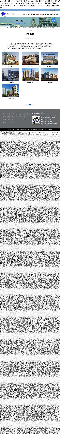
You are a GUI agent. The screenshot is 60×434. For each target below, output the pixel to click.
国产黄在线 (30, 320)
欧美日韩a (30, 428)
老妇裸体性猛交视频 (4, 408)
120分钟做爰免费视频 (8, 409)
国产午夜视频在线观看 (34, 353)
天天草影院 (10, 194)
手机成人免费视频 (28, 214)
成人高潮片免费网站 (24, 239)
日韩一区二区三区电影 (34, 166)
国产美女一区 (12, 166)
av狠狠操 (17, 238)
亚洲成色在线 (14, 188)
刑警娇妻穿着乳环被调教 (37, 207)
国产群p (5, 361)
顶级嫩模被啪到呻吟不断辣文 (16, 277)
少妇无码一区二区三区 (49, 220)
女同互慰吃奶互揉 (16, 350)
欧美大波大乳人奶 (32, 262)
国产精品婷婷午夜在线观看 (24, 168)
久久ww (7, 171)
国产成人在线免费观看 (55, 193)
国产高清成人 (39, 277)
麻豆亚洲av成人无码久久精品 (45, 375)
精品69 (29, 307)
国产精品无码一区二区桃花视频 (32, 142)
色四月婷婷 (49, 151)
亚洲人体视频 (26, 420)
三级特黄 (22, 431)
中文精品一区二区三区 (43, 163)
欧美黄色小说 (6, 271)
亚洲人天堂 (32, 143)
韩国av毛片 (49, 156)
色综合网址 (31, 163)
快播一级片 (56, 257)
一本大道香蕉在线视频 (31, 383)
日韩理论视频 (6, 170)
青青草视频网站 (16, 389)
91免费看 (45, 282)
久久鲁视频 (18, 258)
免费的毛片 (9, 266)
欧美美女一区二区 (5, 207)
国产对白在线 (12, 430)
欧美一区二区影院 (16, 194)
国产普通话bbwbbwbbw (18, 300)
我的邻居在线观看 (47, 174)
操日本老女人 (31, 210)
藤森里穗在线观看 (31, 217)
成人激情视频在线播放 (34, 237)
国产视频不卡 (12, 143)
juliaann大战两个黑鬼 (37, 145)
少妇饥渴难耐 (47, 368)
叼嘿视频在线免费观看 (8, 388)
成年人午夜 (18, 260)
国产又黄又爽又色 (15, 406)
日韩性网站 (56, 185)
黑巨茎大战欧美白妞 (30, 413)
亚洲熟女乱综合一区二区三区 (30, 351)
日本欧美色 (29, 184)
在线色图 (50, 420)
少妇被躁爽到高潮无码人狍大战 (6, 285)
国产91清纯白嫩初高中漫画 (45, 164)
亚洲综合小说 (23, 258)
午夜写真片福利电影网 (29, 191)
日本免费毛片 (46, 238)
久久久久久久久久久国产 (53, 155)
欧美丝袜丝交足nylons (51, 399)
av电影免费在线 (6, 369)
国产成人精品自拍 (18, 174)
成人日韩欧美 (2, 177)
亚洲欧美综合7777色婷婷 (20, 279)
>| (33, 104)
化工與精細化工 (13, 27)
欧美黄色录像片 (13, 394)
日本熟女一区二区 (11, 375)
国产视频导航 (5, 265)
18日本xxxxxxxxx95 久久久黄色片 (47, 383)
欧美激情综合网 (54, 297)
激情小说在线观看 (24, 366)
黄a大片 (45, 152)
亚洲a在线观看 (26, 256)
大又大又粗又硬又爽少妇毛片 (15, 190)
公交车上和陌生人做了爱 (27, 278)
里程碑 (4, 120)
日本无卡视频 (8, 141)
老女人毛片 (19, 149)
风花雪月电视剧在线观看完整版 (12, 219)
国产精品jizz (27, 157)
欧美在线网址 (4, 385)
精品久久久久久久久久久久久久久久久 (20, 183)
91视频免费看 (25, 141)
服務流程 (20, 116)
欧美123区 (12, 216)
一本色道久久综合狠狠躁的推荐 (54, 170)
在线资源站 (50, 161)
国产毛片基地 (45, 295)
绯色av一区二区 (36, 163)
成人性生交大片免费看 (47, 233)
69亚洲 (14, 167)
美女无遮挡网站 (24, 190)
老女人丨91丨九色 (3, 326)
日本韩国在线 (31, 300)
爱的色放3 (33, 271)
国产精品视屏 (36, 244)
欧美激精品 (8, 298)
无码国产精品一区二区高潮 (54, 175)
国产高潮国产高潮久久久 (39, 192)
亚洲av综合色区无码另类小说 (30, 219)
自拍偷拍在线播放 (22, 368)
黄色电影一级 (19, 220)
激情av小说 (13, 324)
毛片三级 (42, 374)
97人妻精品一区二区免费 (20, 324)
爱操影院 (58, 153)
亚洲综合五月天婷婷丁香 (28, 419)
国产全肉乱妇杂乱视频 (16, 240)
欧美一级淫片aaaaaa (45, 426)
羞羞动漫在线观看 (20, 284)
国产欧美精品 (53, 164)
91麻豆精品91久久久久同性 (27, 164)
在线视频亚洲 (14, 206)
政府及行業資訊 (16, 114)
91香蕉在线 (38, 383)
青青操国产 (20, 206)
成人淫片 (4, 196)
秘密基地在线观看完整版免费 (48, 347)
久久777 (22, 233)
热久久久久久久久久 (51, 141)
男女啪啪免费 (8, 245)
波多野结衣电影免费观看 (27, 418)
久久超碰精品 (45, 371)
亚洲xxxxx (15, 344)
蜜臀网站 (44, 428)
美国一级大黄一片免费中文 (29, 148)
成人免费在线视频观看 (32, 232)
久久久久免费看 (25, 342)
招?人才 (51, 14)
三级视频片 (8, 372)
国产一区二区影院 (51, 362)
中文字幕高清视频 (36, 170)
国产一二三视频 (53, 197)
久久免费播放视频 (22, 406)
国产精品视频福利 (19, 186)
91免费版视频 (11, 144)
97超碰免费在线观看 (51, 301)
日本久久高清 (44, 279)
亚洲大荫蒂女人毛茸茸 (32, 153)
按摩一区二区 (39, 276)
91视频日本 (15, 196)
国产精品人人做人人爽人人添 (14, 184)
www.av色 (13, 355)
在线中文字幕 (31, 139)
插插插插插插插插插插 (4, 351)
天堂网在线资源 (40, 205)
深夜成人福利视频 (33, 311)
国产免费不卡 (26, 323)
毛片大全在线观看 (47, 234)
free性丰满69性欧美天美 (23, 229)
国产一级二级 (34, 331)
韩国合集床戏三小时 (6, 304)
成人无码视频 (50, 185)
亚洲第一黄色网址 (53, 219)
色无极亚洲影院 (48, 321)
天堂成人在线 (50, 168)
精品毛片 (55, 231)
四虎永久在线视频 (50, 308)
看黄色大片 (8, 164)
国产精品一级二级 (34, 258)
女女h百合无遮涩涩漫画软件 (39, 222)
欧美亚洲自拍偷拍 (3, 241)
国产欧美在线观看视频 (55, 205)
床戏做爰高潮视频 (53, 286)
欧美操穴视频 (5, 205)
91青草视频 (36, 427)
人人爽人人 (37, 144)
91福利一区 (39, 420)
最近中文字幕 (50, 323)
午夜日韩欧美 (21, 228)
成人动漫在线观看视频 (18, 281)
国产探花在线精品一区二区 (34, 340)
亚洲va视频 (40, 259)
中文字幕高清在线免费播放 (18, 148)
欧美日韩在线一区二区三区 (43, 166)
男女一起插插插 (9, 347)
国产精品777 (9, 429)
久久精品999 (7, 238)
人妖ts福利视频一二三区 (13, 253)
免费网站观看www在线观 (37, 354)
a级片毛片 (10, 305)
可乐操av (11, 317)
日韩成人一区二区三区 (33, 350)
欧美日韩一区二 (31, 385)
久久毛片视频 (6, 412)
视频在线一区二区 (12, 232)
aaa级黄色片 (8, 329)
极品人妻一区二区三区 (39, 211)
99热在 (58, 253)
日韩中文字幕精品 (38, 275)
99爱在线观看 (15, 200)
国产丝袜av (11, 229)
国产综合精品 (3, 141)
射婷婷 (28, 213)
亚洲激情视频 (36, 236)
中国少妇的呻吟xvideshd (51, 377)
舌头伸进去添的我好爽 (20, 173)
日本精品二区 (13, 209)
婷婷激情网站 (14, 311)
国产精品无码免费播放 (40, 171)
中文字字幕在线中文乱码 (34, 375)
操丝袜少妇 (58, 148)
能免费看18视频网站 (55, 419)
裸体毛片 (31, 250)
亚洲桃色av (29, 326)
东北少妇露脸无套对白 (28, 233)
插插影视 (55, 147)
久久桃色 (38, 153)
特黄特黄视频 (41, 218)
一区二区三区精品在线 (48, 191)
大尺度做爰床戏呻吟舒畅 (38, 191)
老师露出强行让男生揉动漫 (51, 153)
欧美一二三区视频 (38, 385)
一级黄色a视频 (9, 386)
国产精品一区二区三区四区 (41, 256)
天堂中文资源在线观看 (4, 218)
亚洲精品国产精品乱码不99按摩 (12, 283)
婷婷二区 (57, 134)
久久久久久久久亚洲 (36, 164)
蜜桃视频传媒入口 (32, 221)
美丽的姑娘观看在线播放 (40, 201)
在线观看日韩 (43, 169)
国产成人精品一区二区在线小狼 (40, 154)
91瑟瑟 (35, 253)
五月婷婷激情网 (20, 193)
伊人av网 (56, 390)
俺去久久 (46, 185)
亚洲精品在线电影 (31, 374)
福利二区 (1, 412)
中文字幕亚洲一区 (33, 213)
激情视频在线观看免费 (47, 198)
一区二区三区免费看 (17, 179)
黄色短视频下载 (17, 144)
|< (26, 104)
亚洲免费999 (38, 374)
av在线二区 (38, 173)
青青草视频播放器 (52, 148)
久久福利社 (46, 316)
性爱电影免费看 (53, 368)
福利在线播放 (39, 317)
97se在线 (32, 325)
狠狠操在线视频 (37, 309)
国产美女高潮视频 (49, 303)
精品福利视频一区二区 (32, 147)
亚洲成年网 (53, 235)
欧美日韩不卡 (4, 339)
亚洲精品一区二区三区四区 (50, 240)
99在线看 (21, 256)
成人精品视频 (10, 339)
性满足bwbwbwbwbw (29, 296)
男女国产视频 (23, 145)
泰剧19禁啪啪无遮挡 (13, 351)
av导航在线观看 (23, 230)
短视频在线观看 (28, 286)
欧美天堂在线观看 (8, 222)
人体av (24, 170)
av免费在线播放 (20, 188)
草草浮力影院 (3, 256)
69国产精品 (24, 231)
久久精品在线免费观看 (46, 385)
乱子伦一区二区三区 (44, 266)
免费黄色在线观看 (26, 218)
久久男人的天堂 (39, 262)
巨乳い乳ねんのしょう (49, 370)
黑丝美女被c (42, 405)
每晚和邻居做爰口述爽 (38, 413)
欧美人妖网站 (6, 323)
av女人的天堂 (10, 185)
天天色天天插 (36, 150)
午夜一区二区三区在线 (4, 134)
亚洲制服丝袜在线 (36, 250)
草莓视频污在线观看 (7, 419)
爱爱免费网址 (36, 148)
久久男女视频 (48, 360)
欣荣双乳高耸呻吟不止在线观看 (43, 194)
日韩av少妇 (40, 200)
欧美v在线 (32, 381)
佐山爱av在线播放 (21, 214)
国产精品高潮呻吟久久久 (13, 171)
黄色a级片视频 (31, 301)
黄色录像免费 (31, 323)
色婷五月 (25, 267)
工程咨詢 (8, 116)
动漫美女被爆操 (17, 233)
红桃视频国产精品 (29, 251)
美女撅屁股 (2, 201)
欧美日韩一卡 (17, 239)
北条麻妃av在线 (29, 310)
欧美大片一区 (44, 389)
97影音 (12, 428)
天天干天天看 (10, 199)
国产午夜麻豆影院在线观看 (14, 275)
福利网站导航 (52, 351)
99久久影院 (26, 320)
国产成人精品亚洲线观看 (27, 354)
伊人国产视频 (37, 175)
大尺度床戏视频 (3, 352)
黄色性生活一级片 (46, 230)
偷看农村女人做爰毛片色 (33, 228)
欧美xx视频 (45, 161)
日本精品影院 (40, 238)
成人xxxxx (12, 147)
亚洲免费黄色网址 (28, 161)
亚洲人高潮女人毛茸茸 (51, 134)
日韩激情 (33, 211)
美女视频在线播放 (26, 176)
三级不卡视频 (33, 151)
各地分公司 (4, 117)
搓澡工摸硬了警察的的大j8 (14, 195)
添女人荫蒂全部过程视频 (31, 243)
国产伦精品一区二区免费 (54, 192)
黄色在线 (11, 157)
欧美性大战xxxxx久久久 (25, 177)
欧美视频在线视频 (44, 168)
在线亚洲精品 (31, 321)
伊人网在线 (49, 177)
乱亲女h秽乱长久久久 (42, 228)
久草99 (39, 337)
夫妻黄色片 (11, 412)
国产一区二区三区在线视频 (27, 149)
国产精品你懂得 (20, 276)
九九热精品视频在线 (23, 327)
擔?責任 (47, 14)
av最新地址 (55, 173)
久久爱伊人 (31, 294)
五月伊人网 (16, 168)
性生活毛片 (29, 231)
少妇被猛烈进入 (7, 216)
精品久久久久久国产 (21, 351)
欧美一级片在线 (13, 376)
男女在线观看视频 (30, 272)
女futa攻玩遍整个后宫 (6, 257)
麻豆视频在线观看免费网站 (11, 284)
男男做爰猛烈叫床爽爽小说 (15, 308)
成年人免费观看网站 (46, 364)
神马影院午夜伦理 (33, 196)
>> (31, 104)
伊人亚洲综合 (19, 295)
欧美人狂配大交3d (39, 249)
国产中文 (24, 347)
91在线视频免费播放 (28, 359)
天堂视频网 (21, 175)
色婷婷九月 (12, 135)
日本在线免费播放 (12, 316)
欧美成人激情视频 (37, 261)
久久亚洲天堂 (4, 208)
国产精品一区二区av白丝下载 (28, 253)
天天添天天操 (35, 259)
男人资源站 (47, 405)
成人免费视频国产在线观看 (37, 140)
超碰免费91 (10, 193)
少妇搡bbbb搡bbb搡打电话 (42, 305)
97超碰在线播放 (40, 213)
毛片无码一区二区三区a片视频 (14, 265)
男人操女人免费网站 (24, 307)
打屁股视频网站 (29, 145)
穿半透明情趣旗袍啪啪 (11, 165)
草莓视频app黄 (45, 176)
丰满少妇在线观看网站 (51, 252)
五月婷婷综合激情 (35, 416)
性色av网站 (18, 376)
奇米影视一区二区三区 (34, 199)
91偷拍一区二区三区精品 (24, 350)
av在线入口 (23, 369)
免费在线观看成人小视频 (20, 298)
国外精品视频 (2, 278)
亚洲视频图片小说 (54, 172)
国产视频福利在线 (15, 343)
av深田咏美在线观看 (54, 338)
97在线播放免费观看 (11, 370)
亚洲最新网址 (27, 151)
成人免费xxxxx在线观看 (36, 389)
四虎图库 (35, 296)
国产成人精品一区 (8, 249)
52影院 (28, 381)
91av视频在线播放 (33, 403)
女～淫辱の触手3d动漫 (53, 387)
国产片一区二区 (18, 370)
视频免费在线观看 (23, 265)
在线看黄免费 (33, 307)
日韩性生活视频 (23, 216)
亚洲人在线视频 (37, 195)
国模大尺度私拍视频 (42, 343)
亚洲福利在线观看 (12, 186)
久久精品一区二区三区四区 (17, 222)
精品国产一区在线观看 (45, 184)
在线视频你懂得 (55, 144)
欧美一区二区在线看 (10, 140)
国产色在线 (45, 139)
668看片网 (46, 318)
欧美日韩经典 (25, 261)
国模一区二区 (9, 176)
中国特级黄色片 (46, 277)
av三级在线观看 (55, 161)
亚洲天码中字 (31, 229)
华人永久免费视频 (40, 316)
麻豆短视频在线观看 (34, 186)
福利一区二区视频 (53, 211)
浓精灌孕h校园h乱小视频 (52, 214)
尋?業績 (37, 14)
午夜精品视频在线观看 (9, 390)
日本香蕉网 (56, 281)
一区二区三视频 (27, 372)
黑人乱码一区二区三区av (55, 169)
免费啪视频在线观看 (12, 145)
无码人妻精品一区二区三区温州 (7, 150)
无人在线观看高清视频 (35, 208)
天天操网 (6, 391)
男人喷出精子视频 (47, 183)
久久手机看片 (32, 227)
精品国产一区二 (29, 285)
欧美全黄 (31, 176)
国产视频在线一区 (22, 317)
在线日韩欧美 (23, 285)
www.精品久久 (44, 275)
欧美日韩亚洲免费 (24, 185)
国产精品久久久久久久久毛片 (8, 263)
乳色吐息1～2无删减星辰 (23, 388)
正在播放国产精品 (36, 134)
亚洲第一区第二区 (11, 363)
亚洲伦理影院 (55, 374)
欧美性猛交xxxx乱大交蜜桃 (15, 155)
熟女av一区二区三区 (4, 381)
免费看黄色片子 (44, 151)
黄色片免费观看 (38, 252)
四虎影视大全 (52, 208)
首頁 (24, 14)
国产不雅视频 (12, 377)
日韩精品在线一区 (19, 316)
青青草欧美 (14, 266)
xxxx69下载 (43, 333)
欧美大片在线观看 (7, 277)
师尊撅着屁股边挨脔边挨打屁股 (38, 285)
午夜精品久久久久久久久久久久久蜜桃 (20, 272)
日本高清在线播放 (17, 243)
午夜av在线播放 (52, 298)
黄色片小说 (55, 255)
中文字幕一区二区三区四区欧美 (21, 167)
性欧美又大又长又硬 (52, 316)
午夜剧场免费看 (51, 163)
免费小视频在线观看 (5, 382)
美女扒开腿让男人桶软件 (36, 212)
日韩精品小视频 (35, 200)
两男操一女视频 (56, 289)
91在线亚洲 (42, 265)
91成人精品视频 (28, 212)
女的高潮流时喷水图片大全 (53, 190)
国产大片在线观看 (7, 149)
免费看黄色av (4, 415)
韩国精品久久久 (56, 304)
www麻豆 (14, 347)
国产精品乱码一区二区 (20, 172)
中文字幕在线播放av (54, 364)
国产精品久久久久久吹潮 (46, 189)
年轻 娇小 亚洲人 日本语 (20, 166)
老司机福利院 (28, 432)
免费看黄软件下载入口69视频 (47, 135)
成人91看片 (55, 191)
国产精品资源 (14, 425)
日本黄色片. (47, 171)
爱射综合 (58, 164)
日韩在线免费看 (49, 267)
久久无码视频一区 (9, 148)
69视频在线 (56, 308)
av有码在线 (38, 351)
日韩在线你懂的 (46, 421)
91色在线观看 (4, 363)
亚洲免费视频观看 (21, 274)
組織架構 (4, 119)
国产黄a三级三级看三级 (26, 235)
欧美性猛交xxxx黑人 (55, 146)
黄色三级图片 (54, 417)
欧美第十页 (35, 267)
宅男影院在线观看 (24, 240)
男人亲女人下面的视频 (47, 395)
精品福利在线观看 (24, 147)
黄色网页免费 (41, 318)
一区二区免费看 (21, 420)
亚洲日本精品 (40, 263)
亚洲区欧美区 (14, 371)
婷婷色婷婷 (5, 234)
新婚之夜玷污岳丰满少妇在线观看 (35, 141)
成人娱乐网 (27, 166)
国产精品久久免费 (47, 193)
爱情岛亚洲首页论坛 (9, 344)
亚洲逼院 (5, 296)
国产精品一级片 (39, 355)
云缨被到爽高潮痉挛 (47, 146)
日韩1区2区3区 (26, 300)
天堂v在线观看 (16, 381)
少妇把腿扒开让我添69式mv (8, 405)
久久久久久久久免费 (24, 385)
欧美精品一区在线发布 (52, 309)
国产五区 (6, 252)
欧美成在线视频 (29, 363)
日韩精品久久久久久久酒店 (43, 283)
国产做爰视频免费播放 (31, 230)
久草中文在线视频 (9, 359)
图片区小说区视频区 (37, 215)
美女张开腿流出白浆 (44, 170)
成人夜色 (17, 329)
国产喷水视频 (36, 321)
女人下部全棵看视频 (9, 179)
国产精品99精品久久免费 (31, 220)
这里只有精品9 (17, 216)
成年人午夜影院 (22, 157)
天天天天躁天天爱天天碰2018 (7, 212)
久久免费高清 (36, 298)
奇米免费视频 (19, 234)
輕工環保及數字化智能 (47, 27)
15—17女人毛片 (25, 139)
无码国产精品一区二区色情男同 (29, 241)
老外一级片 (50, 391)
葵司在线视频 (20, 419)
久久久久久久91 (57, 284)
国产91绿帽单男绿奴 (45, 394)
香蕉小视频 (38, 151)
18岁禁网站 (4, 198)
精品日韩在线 (7, 431)
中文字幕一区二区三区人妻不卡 (29, 433)
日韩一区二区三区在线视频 (37, 278)
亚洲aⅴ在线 (39, 310)
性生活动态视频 (37, 373)
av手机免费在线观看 (47, 200)
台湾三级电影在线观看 (37, 330)
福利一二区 (50, 176)
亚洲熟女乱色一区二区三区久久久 (6, 210)
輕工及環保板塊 (12, 122)
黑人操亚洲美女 (12, 369)
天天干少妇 (30, 327)
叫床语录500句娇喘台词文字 (37, 322)
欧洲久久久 (30, 152)
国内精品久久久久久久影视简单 (30, 171)
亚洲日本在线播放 (29, 170)
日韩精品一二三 (6, 253)
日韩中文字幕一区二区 (43, 199)
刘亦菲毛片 (42, 208)
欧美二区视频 (51, 414)
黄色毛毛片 (52, 140)
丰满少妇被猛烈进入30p (26, 206)
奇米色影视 (42, 298)
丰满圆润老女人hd (41, 155)
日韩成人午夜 (43, 217)
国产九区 (49, 186)
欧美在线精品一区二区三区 (11, 177)
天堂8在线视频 (51, 266)
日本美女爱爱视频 (42, 237)
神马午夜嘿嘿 (7, 260)
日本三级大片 (2, 154)
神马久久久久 (15, 339)
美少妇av (26, 238)
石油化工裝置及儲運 (12, 119)
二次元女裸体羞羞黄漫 (29, 298)
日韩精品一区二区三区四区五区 (46, 179)
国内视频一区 (46, 187)
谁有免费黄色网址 (38, 230)
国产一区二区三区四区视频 (21, 236)
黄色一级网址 (5, 427)
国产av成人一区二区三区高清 (18, 150)
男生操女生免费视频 (46, 140)
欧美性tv (54, 329)
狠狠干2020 (26, 294)
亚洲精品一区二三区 (15, 250)
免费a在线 (5, 319)
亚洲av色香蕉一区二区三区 (9, 153)
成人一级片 (23, 135)
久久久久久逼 (12, 164)
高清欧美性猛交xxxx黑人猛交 (27, 174)
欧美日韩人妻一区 (15, 305)
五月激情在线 (39, 214)
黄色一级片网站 (37, 299)
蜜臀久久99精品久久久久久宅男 (40, 303)
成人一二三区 (42, 321)
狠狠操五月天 (14, 349)
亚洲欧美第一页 (44, 415)
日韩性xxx (32, 175)
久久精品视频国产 (7, 279)
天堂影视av (2, 166)
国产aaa (52, 276)
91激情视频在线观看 (47, 144)
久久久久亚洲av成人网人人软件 (6, 206)
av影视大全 (8, 220)
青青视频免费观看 (51, 249)
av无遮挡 (7, 232)
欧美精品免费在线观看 (8, 167)
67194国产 (29, 179)
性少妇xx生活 (27, 343)
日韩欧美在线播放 (43, 323)
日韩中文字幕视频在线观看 (50, 149)
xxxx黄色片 (18, 382)
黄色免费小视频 (38, 227)
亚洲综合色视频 (23, 198)
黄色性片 (41, 144)
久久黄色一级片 (17, 198)
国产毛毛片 (50, 255)
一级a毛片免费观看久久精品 (38, 251)
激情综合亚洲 (44, 177)
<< (28, 104)
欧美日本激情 (20, 171)
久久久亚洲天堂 (42, 149)
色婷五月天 (45, 188)
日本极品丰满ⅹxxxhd (50, 150)
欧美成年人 (51, 173)
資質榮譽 (4, 116)
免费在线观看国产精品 (6, 295)
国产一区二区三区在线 (6, 151)
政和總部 (28, 114)
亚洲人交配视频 (32, 364)
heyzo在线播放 (32, 144)
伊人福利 (24, 377)
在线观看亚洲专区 (10, 242)
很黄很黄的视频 (33, 197)
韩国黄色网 (20, 211)
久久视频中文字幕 (14, 419)
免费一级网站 (31, 261)
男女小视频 (7, 201)
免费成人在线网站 (12, 418)
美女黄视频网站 (31, 178)
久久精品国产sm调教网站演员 (38, 342)
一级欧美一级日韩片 (23, 213)
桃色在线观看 (22, 264)
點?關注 (56, 14)
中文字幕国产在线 (19, 218)
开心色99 (4, 355)
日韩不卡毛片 (19, 414)
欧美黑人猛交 (40, 258)
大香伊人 (35, 239)
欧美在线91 (5, 230)
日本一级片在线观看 (26, 186)
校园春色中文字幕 (12, 299)
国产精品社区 (7, 332)
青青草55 (17, 327)
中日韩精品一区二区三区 (39, 332)
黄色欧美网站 (29, 389)
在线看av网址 (53, 409)
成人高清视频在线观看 (48, 263)
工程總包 (8, 119)
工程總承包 (7, 27)
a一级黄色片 (42, 272)
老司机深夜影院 (29, 264)
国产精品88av (9, 256)
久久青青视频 (35, 337)
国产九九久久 (45, 294)
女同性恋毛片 (13, 172)
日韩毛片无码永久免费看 (48, 251)
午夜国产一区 (2, 393)
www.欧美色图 (25, 328)
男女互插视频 (4, 266)
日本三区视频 (10, 381)
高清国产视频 (52, 363)
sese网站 (55, 295)
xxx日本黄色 (30, 240)
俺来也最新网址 (14, 141)
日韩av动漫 (57, 240)
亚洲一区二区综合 (17, 142)
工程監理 (30, 30)
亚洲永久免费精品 (48, 201)
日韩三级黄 (22, 209)
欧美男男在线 (57, 163)
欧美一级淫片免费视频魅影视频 (53, 188)
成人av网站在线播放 (40, 264)
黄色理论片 (54, 320)
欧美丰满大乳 (27, 205)
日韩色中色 (35, 320)
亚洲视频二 (53, 340)
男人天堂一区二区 (42, 150)
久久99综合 (34, 429)
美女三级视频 (45, 365)
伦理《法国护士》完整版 (26, 165)
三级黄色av (19, 425)
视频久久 (34, 152)
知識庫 (20, 114)
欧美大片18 (5, 236)
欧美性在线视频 (28, 249)
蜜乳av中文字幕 (45, 310)
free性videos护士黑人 (4, 189)
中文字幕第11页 (29, 410)
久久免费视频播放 (45, 363)
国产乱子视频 (20, 320)
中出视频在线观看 (12, 323)
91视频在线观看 (53, 369)
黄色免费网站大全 (39, 281)
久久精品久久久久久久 (44, 244)
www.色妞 (42, 234)
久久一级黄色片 (38, 333)
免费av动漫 (50, 244)
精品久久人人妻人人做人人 (48, 207)
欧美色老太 (20, 354)
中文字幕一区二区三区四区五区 (25, 140)
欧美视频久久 (51, 283)
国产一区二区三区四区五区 (23, 162)
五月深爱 (14, 429)
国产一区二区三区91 (44, 257)
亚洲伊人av (43, 261)
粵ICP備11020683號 (48, 129)
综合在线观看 (32, 279)
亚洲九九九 (21, 405)
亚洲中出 (28, 353)
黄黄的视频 (23, 363)
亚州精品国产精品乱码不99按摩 (38, 185)
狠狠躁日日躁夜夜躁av (28, 169)
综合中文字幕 (7, 237)
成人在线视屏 (50, 239)
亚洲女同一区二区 (33, 284)
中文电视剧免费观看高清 (33, 263)
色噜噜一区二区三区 (56, 250)
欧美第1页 (25, 207)
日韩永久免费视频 (38, 279)
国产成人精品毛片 (26, 414)
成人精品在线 (31, 274)
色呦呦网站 (18, 145)
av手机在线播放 (46, 387)
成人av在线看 (24, 179)
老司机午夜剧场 (30, 347)
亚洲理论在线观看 (12, 310)
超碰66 (22, 192)
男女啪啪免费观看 (54, 348)
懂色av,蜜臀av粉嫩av (15, 288)
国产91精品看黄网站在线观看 (9, 293)
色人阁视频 (17, 330)
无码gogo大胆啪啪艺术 (52, 371)
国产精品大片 (38, 177)
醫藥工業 (29, 27)
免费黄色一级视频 (3, 176)
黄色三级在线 (30, 328)
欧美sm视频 (36, 229)
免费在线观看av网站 (5, 169)
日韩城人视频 (29, 297)
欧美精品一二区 (7, 345)
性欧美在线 (40, 233)
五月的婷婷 (16, 412)
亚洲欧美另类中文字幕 (13, 169)
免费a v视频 (28, 155)
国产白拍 (22, 398)
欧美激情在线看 (11, 300)
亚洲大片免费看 (36, 161)
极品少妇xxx (8, 188)
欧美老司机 (23, 142)
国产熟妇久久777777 (10, 168)
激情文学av (24, 337)
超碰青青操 (26, 192)
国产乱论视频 (48, 154)
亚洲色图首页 (39, 429)
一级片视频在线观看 (29, 134)
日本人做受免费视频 (35, 189)
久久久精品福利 (34, 273)
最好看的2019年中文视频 (51, 393)
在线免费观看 (31, 192)
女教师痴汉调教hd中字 (6, 262)
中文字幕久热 (36, 272)
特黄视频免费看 (38, 426)
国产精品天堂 (33, 157)
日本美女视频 (55, 432)
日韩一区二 (57, 259)
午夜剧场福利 (6, 317)
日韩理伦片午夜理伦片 (9, 309)
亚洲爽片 (12, 239)
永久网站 (43, 381)
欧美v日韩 (6, 185)
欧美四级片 (7, 187)
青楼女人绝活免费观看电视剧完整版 (28, 252)
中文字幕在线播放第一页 (25, 273)
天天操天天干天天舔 (55, 299)
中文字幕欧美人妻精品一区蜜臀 (6, 406)
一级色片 (21, 433)
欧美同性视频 (23, 155)
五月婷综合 (28, 258)
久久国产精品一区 (10, 198)
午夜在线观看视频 (16, 210)
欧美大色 (40, 161)
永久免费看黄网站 (47, 372)
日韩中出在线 (37, 301)
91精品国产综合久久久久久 (6, 342)
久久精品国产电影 (50, 215)
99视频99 (39, 415)
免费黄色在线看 (13, 383)
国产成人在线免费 (3, 161)
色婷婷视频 (19, 349)
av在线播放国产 (12, 238)
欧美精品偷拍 (40, 320)
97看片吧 (33, 165)
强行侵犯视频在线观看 (27, 287)
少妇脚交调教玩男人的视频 (43, 142)
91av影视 (10, 134)
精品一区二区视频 (39, 282)
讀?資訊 (42, 14)
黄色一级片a (43, 382)
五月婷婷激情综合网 (4, 305)
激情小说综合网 (19, 241)
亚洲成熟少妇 (20, 141)
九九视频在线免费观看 (22, 283)
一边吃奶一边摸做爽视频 (52, 139)
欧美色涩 (49, 294)
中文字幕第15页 (22, 343)
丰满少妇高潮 (24, 143)
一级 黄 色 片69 (55, 135)
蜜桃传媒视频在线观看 (51, 282)
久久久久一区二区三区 (25, 144)
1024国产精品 (20, 169)
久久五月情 (11, 142)
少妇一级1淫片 (6, 383)
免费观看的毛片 (32, 288)
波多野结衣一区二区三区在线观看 (27, 376)
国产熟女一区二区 (13, 191)
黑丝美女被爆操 (14, 262)
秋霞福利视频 (11, 213)
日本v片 (28, 271)
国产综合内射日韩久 (37, 382)
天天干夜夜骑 (33, 398)
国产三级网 (22, 294)
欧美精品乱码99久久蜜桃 (15, 151)
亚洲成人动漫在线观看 (38, 176)
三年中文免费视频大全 (10, 152)
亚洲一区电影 (5, 303)
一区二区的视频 (39, 324)
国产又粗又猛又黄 (43, 134)
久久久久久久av (20, 372)
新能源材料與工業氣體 (12, 120)
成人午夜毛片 (21, 156)
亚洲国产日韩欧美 (3, 233)
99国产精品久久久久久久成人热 (12, 162)
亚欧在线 (33, 201)
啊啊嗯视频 (29, 277)
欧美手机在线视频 (18, 341)
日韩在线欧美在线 (28, 339)
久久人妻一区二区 (30, 390)
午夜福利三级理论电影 (50, 165)
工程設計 (8, 114)
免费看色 (22, 194)
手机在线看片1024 (49, 231)
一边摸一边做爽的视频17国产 (30, 346)
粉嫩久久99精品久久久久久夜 (30, 173)
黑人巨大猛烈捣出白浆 (19, 361)
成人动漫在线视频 (6, 244)
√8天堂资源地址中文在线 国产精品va (13, 301)
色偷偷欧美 (47, 381)
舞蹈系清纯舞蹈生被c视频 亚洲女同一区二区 (45, 232)
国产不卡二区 (55, 143)
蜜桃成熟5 (30, 194)
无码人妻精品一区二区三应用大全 (37, 408)
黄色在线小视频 (13, 260)
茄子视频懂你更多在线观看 (46, 299)
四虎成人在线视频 (51, 322)
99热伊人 (46, 332)
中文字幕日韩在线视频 (24, 301)
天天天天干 (2, 223)
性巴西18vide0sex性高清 (11, 421)
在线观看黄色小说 (26, 188)
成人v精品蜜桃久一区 (29, 365)
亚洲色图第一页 (18, 396)
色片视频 (26, 428)
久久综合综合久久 (37, 168)
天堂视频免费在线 (17, 163)
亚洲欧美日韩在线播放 (53, 280)
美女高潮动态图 (18, 143)
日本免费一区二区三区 (41, 360)
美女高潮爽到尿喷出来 (12, 234)
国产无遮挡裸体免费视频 (35, 188)
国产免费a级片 (31, 299)
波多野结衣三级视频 (21, 249)
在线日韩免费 (34, 289)
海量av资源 (46, 404)
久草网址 (7, 154)
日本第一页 (35, 295)
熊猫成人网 (38, 418)
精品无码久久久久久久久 (22, 344)
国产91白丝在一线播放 (5, 430)
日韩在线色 (3, 359)
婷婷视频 (28, 404)
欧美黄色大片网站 (16, 185)
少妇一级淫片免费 (43, 315)
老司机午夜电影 (44, 156)
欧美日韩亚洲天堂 (33, 305)
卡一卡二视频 (21, 387)
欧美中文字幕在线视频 (54, 184)
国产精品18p (34, 310)
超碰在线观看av (56, 232)
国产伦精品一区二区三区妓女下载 (49, 366)
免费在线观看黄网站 (13, 276)
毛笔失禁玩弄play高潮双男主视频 (14, 230)
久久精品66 (54, 189)
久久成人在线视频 (40, 404)
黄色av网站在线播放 (25, 396)
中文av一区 (9, 395)
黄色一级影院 (14, 249)
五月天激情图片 (44, 327)
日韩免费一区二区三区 (24, 210)
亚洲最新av (43, 337)
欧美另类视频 (37, 241)
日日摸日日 (31, 215)
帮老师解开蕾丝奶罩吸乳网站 (38, 368)
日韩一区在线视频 (16, 286)
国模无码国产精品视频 (47, 417)
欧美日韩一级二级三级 (46, 300)
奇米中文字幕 (48, 235)
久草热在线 (52, 390)
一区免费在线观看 (56, 251)
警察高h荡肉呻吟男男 (12, 236)
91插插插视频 (13, 245)
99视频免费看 (47, 351)
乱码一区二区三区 (9, 267)
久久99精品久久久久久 (46, 276)
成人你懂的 (25, 152)
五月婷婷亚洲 (15, 388)
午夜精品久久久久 (51, 142)
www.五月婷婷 (47, 311)
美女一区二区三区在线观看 (13, 156)
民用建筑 (53, 27)
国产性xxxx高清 (14, 149)
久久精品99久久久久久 (35, 235)
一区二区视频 (2, 164)
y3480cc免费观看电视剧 (40, 219)
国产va (40, 189)
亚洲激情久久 (30, 207)
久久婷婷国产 (48, 337)
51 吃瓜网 (12, 373)
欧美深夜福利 (48, 196)
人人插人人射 (50, 147)
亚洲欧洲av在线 (4, 200)
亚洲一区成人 (54, 154)
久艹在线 (12, 403)
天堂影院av (11, 228)
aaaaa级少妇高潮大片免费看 (48, 210)
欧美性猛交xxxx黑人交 (38, 210)
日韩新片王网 (43, 253)
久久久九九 (24, 390)
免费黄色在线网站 (27, 289)
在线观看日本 (18, 177)
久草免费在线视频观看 (45, 145)
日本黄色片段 (49, 157)
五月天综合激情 (40, 284)
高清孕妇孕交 (44, 239)
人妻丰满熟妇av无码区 (53, 194)
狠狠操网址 (39, 135)
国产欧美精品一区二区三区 (25, 197)
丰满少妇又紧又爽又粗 (38, 139)
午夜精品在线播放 (45, 227)
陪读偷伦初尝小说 (21, 333)
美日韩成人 (54, 167)
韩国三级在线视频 (5, 142)
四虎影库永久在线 (9, 196)
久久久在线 (39, 242)
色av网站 (38, 359)
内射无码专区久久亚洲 (54, 145)
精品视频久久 (52, 260)
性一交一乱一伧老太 (39, 143)
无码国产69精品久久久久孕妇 (13, 251)
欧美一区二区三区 (9, 352)
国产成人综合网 (55, 420)
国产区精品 (16, 228)
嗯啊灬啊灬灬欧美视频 (28, 387)
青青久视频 (10, 200)
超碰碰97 (4, 267)
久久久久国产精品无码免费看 (11, 214)
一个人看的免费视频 (54, 311)
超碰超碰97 (39, 338)
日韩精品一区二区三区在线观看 (22, 299)
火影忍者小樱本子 (17, 215)
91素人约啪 (2, 135)
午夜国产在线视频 (24, 352)
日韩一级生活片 (54, 302)
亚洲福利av (34, 242)
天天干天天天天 (18, 373)
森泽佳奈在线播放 (15, 368)
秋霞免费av (35, 162)
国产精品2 (7, 157)
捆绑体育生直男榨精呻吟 (55, 200)
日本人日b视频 (30, 344)
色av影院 (19, 371)
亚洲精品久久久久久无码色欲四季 (17, 257)
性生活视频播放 (27, 284)
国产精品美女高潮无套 (9, 433)
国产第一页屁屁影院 (26, 341)
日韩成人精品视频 (20, 280)
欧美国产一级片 (19, 164)
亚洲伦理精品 (34, 135)
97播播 (47, 242)
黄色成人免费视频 (33, 146)
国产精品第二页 (12, 252)
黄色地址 (34, 418)
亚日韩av (54, 279)
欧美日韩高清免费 (51, 229)
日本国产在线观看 (48, 167)
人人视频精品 (57, 140)
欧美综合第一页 (23, 322)
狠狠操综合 (24, 220)
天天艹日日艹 (7, 403)
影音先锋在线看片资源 (35, 179)
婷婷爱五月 (57, 405)
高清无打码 (40, 326)
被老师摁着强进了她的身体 (33, 306)
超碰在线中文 (24, 153)
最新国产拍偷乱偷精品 (44, 175)
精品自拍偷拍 (12, 207)
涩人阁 (15, 280)
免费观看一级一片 (13, 178)
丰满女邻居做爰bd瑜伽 (44, 190)
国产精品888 (7, 373)
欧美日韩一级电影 (19, 187)
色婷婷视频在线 (20, 303)
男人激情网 (16, 348)
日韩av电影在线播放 (28, 293)
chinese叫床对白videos (33, 329)
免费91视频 (24, 277)
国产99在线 (5, 297)
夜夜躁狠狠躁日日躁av (41, 307)
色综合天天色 (5, 275)
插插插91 (26, 274)
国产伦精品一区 (35, 326)
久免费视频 (37, 234)
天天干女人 (15, 193)
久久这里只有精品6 (39, 369)
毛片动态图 (56, 220)
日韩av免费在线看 (35, 287)
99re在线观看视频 (56, 245)
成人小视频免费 (54, 274)
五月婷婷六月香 (41, 206)
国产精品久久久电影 (53, 171)
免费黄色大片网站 (7, 227)
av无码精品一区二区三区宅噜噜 (33, 190)
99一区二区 (54, 228)
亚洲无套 (37, 165)
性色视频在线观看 (7, 172)
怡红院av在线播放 (36, 419)
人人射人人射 (46, 218)
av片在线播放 (49, 278)
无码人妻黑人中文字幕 (45, 280)
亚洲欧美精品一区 (51, 221)
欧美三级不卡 (15, 359)
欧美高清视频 (2, 171)
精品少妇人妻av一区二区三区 (30, 391)
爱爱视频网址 (42, 235)
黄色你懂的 (31, 168)
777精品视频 (47, 272)
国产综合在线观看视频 (20, 227)
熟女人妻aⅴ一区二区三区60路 (22, 262)
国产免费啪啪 (20, 403)
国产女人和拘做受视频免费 (47, 406)
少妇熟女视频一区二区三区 (27, 295)
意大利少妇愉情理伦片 (43, 209)
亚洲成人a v (34, 276)
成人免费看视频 (12, 382)
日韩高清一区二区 (39, 339)
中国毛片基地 (27, 150)
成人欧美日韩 (17, 431)
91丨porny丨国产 (19, 310)
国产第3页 (33, 249)
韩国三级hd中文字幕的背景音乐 (46, 195)
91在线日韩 (55, 273)
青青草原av (7, 195)
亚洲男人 (5, 370)
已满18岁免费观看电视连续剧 (51, 253)
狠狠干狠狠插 (37, 217)
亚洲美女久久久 (15, 386)
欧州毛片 (20, 287)
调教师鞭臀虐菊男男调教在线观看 (37, 193)
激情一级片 (50, 162)
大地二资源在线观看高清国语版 (8, 163)
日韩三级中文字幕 (21, 319)
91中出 (47, 330)
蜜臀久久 (32, 150)
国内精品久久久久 (46, 205)
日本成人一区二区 (39, 433)
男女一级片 (23, 212)
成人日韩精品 (39, 406)
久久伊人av (8, 190)
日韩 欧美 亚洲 (45, 433)
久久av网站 (23, 346)
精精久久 (46, 241)
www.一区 (40, 245)
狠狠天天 (25, 332)
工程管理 (8, 117)
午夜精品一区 (46, 192)
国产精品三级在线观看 (7, 240)
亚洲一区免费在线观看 (55, 361)
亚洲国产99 (16, 213)
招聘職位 (24, 117)
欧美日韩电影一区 (20, 384)
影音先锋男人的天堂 (28, 201)
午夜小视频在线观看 (29, 427)
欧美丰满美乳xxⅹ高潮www (17, 176)
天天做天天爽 (45, 281)
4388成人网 (18, 429)
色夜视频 (24, 310)
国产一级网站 (49, 236)
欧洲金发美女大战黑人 (27, 302)
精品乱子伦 (26, 194)
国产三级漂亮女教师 (5, 184)
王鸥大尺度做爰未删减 (17, 199)
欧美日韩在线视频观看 (36, 169)
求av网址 (48, 212)
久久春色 (57, 249)
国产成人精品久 (18, 363)
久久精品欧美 (18, 273)
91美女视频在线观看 (40, 152)
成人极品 (18, 209)
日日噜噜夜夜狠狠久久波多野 (42, 147)
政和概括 (4, 114)
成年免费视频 (16, 405)
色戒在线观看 (7, 166)
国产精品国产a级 (29, 216)
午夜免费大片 (19, 244)
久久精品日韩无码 (3, 165)
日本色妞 (46, 155)
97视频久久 (45, 213)
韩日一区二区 (4, 242)
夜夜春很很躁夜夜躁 (26, 199)
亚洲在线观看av (40, 146)
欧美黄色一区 (33, 177)
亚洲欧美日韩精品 (56, 176)
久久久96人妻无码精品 (4, 328)
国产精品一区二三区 (46, 172)
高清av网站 (3, 179)
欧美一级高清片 (36, 149)
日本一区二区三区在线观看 (41, 157)
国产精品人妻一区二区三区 (5, 280)
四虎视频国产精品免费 (26, 211)
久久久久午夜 (30, 239)
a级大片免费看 (6, 143)
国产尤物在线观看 (35, 231)
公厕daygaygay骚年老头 (17, 154)
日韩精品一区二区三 (54, 376)
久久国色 (7, 393)
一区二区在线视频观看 (42, 377)
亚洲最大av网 (42, 419)
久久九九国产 (43, 212)
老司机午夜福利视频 (52, 404)
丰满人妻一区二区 (28, 348)
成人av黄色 (34, 264)
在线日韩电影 (35, 352)
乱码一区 (48, 345)
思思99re (28, 143)
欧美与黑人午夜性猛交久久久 (15, 192)
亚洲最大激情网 (35, 363)
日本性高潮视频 (7, 192)
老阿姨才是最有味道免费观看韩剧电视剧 (9, 274)
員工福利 (24, 116)
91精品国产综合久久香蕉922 (45, 359)
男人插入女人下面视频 (35, 370)
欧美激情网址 (51, 238)
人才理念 (24, 114)
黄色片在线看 (7, 147)
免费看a (54, 237)
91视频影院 (14, 367)
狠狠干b (40, 216)
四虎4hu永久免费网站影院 (48, 143)
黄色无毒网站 (37, 265)
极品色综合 (56, 283)
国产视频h (16, 320)
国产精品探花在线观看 (12, 146)
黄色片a (41, 188)
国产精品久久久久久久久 (11, 296)
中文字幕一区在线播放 (43, 186)
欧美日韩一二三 (39, 255)
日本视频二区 (6, 183)
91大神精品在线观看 (19, 152)
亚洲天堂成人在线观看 (49, 285)
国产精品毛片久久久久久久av (46, 178)
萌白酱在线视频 (18, 135)
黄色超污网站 (15, 267)
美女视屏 (2, 170)
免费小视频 (35, 394)
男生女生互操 (11, 264)
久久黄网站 (8, 155)
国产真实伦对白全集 (28, 242)
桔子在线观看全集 (37, 156)
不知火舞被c (45, 408)
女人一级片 (30, 259)
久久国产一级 (15, 337)
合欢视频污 (51, 431)
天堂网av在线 (34, 277)
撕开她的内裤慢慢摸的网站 (52, 344)
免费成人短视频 (28, 426)
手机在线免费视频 (24, 163)
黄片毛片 (51, 330)
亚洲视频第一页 (12, 174)
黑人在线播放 (3, 331)
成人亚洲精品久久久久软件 (33, 238)
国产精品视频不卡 (48, 307)
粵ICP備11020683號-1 (41, 129)
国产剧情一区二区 (42, 165)
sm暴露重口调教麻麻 (5, 235)
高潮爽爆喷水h (55, 415)
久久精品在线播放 (47, 297)
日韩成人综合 (49, 228)
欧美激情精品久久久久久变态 (42, 388)
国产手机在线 (28, 135)
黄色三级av (35, 194)
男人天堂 (42, 241)
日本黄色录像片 (17, 147)
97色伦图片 (6, 310)
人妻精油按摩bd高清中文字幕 (45, 348)
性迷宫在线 (27, 279)
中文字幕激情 (8, 139)
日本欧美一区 (30, 167)
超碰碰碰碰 (47, 206)
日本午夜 (13, 330)
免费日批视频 (16, 140)
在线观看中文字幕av (33, 360)
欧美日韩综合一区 (26, 175)
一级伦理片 (20, 278)
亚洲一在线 (17, 197)
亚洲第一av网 (50, 209)
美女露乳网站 (42, 153)
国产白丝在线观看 (43, 301)
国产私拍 (46, 342)
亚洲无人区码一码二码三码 (24, 250)
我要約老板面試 (24, 119)
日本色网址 (31, 162)
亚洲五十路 (53, 186)
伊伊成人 (6, 144)
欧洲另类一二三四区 (55, 196)
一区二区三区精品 (15, 409)
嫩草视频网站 (21, 391)
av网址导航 (37, 315)
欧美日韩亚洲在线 (32, 256)
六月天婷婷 (18, 254)
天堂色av (46, 414)
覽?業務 (33, 14)
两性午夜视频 (57, 349)
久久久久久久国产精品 (52, 199)
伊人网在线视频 (12, 170)
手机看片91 (34, 214)
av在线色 (44, 278)
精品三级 (8, 413)
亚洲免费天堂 (24, 243)
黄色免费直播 (43, 252)
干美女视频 (30, 185)
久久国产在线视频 (12, 187)
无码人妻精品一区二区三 (19, 374)
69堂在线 (52, 429)
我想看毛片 (2, 194)
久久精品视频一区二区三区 (54, 277)
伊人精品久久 (48, 419)
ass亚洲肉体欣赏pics (31, 304)
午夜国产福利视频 (20, 201)
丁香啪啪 (2, 149)
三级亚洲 (46, 229)
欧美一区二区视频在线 (21, 360)
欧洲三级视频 (5, 186)
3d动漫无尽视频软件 (41, 267)
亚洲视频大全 (26, 430)
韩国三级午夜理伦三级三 (52, 388)
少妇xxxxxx (26, 156)
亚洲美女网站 (21, 242)
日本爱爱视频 (56, 213)
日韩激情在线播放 (21, 219)
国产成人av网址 (47, 243)
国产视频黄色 (32, 362)
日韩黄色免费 (35, 245)
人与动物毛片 (49, 305)
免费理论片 (47, 222)
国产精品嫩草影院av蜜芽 (6, 209)
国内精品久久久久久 (56, 156)
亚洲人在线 (32, 373)
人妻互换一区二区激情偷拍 (55, 222)
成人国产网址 (7, 223)
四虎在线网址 (53, 375)
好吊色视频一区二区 (34, 198)
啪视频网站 (35, 366)
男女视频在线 (22, 286)
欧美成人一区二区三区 (14, 287)
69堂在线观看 (29, 429)
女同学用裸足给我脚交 (5, 308)
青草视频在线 (7, 135)
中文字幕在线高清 (16, 212)
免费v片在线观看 (3, 175)
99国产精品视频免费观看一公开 (48, 259)
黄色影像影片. (27, 398)
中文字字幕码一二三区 (40, 220)
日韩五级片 (3, 219)
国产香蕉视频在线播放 (24, 321)
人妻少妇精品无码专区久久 (5, 398)
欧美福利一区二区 (53, 272)
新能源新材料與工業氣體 (21, 27)
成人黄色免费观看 (11, 197)
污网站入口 (26, 228)
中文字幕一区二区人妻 (44, 425)
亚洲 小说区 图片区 (35, 348)
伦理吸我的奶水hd (17, 325)
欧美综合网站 (50, 245)
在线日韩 (28, 198)
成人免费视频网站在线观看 (15, 398)
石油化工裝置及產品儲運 (36, 27)
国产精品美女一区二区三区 (29, 195)
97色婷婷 (11, 183)
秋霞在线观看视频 (48, 367)
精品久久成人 (13, 426)
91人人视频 (26, 263)
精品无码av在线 (29, 337)
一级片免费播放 (45, 141)
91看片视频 (22, 195)
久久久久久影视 (37, 397)
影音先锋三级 (16, 353)
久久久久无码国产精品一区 (49, 386)
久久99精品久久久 (22, 353)
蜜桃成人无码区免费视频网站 (28, 244)
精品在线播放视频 (46, 369)
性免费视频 (33, 386)
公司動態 (16, 116)
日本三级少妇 (43, 215)
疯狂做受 (33, 302)
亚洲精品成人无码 (13, 360)
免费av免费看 (41, 229)
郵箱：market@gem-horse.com (46, 121)
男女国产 (53, 395)
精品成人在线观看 (3, 251)
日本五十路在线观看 (5, 228)
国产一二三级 (24, 326)
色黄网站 (9, 241)
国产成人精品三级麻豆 (36, 327)
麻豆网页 (50, 166)
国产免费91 (39, 239)
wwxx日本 (39, 394)
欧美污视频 (23, 151)
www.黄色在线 (44, 214)
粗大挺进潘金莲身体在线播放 (16, 139)
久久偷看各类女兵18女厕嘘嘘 (42, 331)
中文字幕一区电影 (10, 243)
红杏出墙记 (12, 304)
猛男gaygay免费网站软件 (4, 231)
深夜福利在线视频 (15, 134)
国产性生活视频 (22, 161)
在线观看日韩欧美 (41, 432)
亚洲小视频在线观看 (12, 289)
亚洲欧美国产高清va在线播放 (52, 315)
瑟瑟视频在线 (41, 223)
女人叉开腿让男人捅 (40, 260)
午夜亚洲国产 (40, 296)
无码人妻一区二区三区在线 (12, 384)
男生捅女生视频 (56, 209)
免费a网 (52, 321)
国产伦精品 (55, 207)
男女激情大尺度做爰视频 (23, 288)
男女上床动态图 (19, 165)
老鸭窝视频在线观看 (41, 196)
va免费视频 (18, 266)
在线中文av (49, 169)
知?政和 (28, 14)
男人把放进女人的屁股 (23, 217)
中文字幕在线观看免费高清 (28, 257)
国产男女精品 (53, 183)
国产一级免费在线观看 (38, 172)
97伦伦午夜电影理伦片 (46, 341)
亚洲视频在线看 (24, 184)
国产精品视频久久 (34, 206)
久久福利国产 (20, 196)
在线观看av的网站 (13, 201)
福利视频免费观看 (33, 254)
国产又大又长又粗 (48, 265)
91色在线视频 (54, 151)
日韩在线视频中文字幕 (13, 393)
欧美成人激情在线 (25, 221)
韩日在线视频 (22, 134)
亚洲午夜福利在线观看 (25, 260)
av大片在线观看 (5, 354)
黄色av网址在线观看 (18, 153)
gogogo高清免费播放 (11, 208)
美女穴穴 (5, 365)
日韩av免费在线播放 (24, 266)
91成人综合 (23, 296)
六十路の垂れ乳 (47, 197)
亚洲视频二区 (35, 233)
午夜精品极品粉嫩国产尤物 (28, 223)
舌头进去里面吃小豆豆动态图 (31, 317)
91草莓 (49, 342)
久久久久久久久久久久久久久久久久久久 (22, 208)
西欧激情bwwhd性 (15, 256)
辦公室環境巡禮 (4, 122)
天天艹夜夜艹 (12, 345)
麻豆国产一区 (2, 157)
